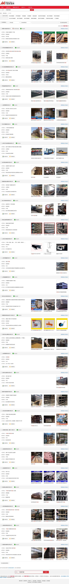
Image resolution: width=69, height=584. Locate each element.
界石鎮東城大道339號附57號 (11, 191)
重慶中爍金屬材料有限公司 (7, 391)
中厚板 (11, 204)
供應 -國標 (34, 215)
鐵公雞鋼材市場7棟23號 (10, 401)
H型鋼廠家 (24, 15)
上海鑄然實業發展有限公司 (7, 448)
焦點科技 (36, 582)
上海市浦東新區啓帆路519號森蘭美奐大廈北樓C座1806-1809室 (17, 268)
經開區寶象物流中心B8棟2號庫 (11, 229)
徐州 (33, 177)
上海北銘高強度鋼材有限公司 (7, 410)
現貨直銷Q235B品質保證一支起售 (36, 482)
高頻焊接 (9, 51)
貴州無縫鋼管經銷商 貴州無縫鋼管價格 (61, 311)
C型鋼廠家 (29, 15)
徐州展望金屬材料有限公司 (7, 162)
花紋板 (7, 548)
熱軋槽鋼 (14, 414)
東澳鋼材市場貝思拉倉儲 (10, 344)
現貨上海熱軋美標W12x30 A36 (61, 368)
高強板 (7, 32)
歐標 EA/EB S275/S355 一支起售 (49, 444)
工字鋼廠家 (57, 18)
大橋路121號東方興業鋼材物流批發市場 (13, 96)
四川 (8, 70)
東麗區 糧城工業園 (9, 57)
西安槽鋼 (10, 127)
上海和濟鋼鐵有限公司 (6, 257)
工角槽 (14, 490)
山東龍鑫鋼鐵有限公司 (6, 277)
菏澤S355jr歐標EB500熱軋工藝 (49, 540)
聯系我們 (25, 580)
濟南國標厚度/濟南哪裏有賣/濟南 (61, 100)
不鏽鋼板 (11, 184)
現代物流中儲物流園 (9, 134)
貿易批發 (7, 34)
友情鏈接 (48, 580)
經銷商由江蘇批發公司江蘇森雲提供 (49, 559)
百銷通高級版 (16, 28)
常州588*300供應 (60, 387)
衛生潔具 (7, 108)
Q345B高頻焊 (34, 502)
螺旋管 (12, 223)
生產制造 (7, 53)
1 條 (6, 265)
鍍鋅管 (14, 184)
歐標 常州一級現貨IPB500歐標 (61, 540)
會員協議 (43, 580)
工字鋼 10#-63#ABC (47, 253)
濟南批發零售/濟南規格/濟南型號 (49, 100)
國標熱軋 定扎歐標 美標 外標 (61, 272)
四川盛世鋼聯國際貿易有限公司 (8, 66)
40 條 (7, 208)
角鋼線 (20, 146)
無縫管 (10, 165)
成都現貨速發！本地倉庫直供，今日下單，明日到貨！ (36, 81)
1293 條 (7, 323)
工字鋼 (13, 32)
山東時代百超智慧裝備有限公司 (8, 143)
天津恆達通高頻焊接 (61, 62)
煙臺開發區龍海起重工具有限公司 (8, 315)
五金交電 (14, 108)
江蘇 (13, 548)
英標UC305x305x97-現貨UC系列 (61, 521)
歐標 (12, 509)
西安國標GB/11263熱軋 (49, 139)
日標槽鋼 (10, 528)
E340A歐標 (47, 425)
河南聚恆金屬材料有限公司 (7, 487)
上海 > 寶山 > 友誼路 (9, 363)
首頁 (2, 7)
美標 (8, 509)
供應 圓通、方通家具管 (60, 215)
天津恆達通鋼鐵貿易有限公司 (7, 47)
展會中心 (23, 7)
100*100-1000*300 (35, 253)
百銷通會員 (3, 22)
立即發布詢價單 (11, 567)
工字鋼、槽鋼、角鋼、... (10, 242)
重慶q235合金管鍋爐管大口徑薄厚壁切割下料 (61, 196)
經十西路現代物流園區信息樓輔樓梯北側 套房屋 (14, 287)
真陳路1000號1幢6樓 (9, 516)
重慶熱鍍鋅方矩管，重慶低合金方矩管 (61, 406)
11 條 (7, 495)
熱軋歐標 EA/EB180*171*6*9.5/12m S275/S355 (61, 444)
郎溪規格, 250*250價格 (61, 559)
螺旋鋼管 (11, 280)
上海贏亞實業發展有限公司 (7, 525)
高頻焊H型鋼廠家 (41, 18)
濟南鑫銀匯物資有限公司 (6, 85)
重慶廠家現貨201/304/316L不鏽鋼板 (49, 196)
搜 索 (46, 572)
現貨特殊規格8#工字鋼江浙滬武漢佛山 (49, 349)
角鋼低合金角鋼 (9, 337)
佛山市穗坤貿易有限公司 (6, 200)
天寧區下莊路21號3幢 (10, 382)
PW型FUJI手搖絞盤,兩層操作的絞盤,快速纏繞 (61, 330)
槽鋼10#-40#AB (59, 253)
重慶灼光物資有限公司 (6, 28)
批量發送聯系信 (63, 22)
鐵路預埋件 (60, 502)
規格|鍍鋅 (48, 62)
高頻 (19, 51)
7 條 (6, 246)
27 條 (7, 304)
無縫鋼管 (10, 32)
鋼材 (7, 452)
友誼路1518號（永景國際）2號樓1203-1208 (14, 420)
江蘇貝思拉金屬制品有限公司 (7, 334)
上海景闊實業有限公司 (6, 105)
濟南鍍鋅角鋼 (8, 89)
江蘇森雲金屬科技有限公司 (7, 544)
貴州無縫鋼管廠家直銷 (48, 311)
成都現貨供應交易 (60, 81)
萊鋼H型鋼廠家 (34, 18)
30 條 (7, 55)
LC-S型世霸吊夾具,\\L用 (36, 330)
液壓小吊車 (11, 318)
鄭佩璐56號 (8, 497)
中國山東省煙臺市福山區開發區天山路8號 (13, 325)
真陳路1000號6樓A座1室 (10, 459)
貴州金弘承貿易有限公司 (6, 296)
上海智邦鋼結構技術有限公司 (7, 506)
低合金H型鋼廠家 (12, 18)
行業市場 (30, 7)
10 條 (7, 514)
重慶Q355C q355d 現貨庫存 (36, 406)
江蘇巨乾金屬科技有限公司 (7, 372)
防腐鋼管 (14, 395)
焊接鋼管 (11, 395)
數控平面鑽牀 (8, 146)
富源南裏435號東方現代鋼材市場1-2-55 (13, 306)
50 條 (7, 151)
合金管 (13, 165)
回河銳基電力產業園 (9, 153)
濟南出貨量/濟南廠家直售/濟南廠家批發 (36, 100)
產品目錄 (4, 13)
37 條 (7, 93)
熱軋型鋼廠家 (11, 15)
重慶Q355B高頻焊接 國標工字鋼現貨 (49, 406)
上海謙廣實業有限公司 (6, 468)
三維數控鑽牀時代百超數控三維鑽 (49, 158)
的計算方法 (34, 425)
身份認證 (22, 28)
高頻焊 (14, 51)
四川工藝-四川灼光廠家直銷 (49, 43)
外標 (7, 356)
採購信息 (8, 7)
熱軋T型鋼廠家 (20, 18)
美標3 (46, 463)
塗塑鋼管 (7, 395)
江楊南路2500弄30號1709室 (11, 535)
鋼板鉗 (7, 318)
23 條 (7, 227)
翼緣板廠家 (35, 15)
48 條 (7, 456)
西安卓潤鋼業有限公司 (6, 124)
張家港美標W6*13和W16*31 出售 (36, 349)
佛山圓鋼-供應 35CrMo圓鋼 (49, 215)
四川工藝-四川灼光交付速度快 (61, 43)
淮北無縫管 (58, 177)
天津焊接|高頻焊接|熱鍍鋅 (36, 62)
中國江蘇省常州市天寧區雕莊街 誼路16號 (13, 554)
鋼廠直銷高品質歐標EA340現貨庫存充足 (49, 119)
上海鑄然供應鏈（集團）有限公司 (8, 429)
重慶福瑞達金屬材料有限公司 (7, 181)
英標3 (58, 463)
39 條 (7, 189)
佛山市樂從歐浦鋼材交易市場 (11, 210)
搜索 (32, 9)
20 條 (7, 552)
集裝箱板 (7, 184)
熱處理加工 (8, 204)
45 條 (7, 170)
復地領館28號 (8, 439)
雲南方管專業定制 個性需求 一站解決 (61, 234)
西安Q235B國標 (35, 139)
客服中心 (30, 580)
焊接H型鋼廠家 (57, 15)
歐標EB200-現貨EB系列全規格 (36, 521)
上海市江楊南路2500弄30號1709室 (12, 478)
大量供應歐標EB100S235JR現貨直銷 (49, 482)
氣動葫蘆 (14, 318)
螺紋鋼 (7, 223)
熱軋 (8, 261)
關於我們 (20, 580)
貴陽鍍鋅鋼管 (8, 299)
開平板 (10, 548)
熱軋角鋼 (10, 414)
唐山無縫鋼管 (46, 177)
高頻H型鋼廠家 (27, 18)
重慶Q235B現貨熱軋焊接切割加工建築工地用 (36, 196)
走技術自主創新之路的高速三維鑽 (36, 158)
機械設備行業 (16, 7)
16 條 (7, 399)
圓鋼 (14, 204)
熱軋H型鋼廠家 (50, 15)
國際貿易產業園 (9, 76)
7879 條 (7, 36)
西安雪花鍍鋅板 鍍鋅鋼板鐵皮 (61, 139)
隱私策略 (39, 580)
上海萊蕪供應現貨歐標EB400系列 (61, 119)
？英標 (16, 509)
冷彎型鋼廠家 (18, 15)
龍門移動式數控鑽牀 (15, 146)
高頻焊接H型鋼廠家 (42, 15)
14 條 (7, 112)
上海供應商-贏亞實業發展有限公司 (36, 540)
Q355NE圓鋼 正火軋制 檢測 (61, 425)
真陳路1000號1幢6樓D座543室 (11, 115)
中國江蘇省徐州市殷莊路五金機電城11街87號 (14, 172)
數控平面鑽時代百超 (60, 158)
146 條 (7, 74)
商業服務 (7, 492)
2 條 (6, 437)
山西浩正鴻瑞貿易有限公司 (7, 238)
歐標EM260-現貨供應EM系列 (49, 521)
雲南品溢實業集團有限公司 (7, 219)
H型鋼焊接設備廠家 (49, 18)
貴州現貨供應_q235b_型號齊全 (36, 311)
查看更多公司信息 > (64, 28)
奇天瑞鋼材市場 (9, 248)
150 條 (7, 132)
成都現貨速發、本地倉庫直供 (49, 81)
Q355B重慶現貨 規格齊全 (36, 43)
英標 (33, 463)
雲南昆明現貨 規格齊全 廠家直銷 (36, 234)
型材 (7, 376)
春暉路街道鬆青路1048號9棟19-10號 (12, 38)
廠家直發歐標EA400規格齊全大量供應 (36, 119)
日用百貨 (11, 108)
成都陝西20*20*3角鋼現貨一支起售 (61, 349)
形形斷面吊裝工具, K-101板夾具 (49, 330)
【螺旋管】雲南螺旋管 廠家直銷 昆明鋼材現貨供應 (49, 234)
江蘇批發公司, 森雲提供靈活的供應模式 (36, 559)
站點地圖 (34, 580)
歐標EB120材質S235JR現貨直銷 (61, 482)
